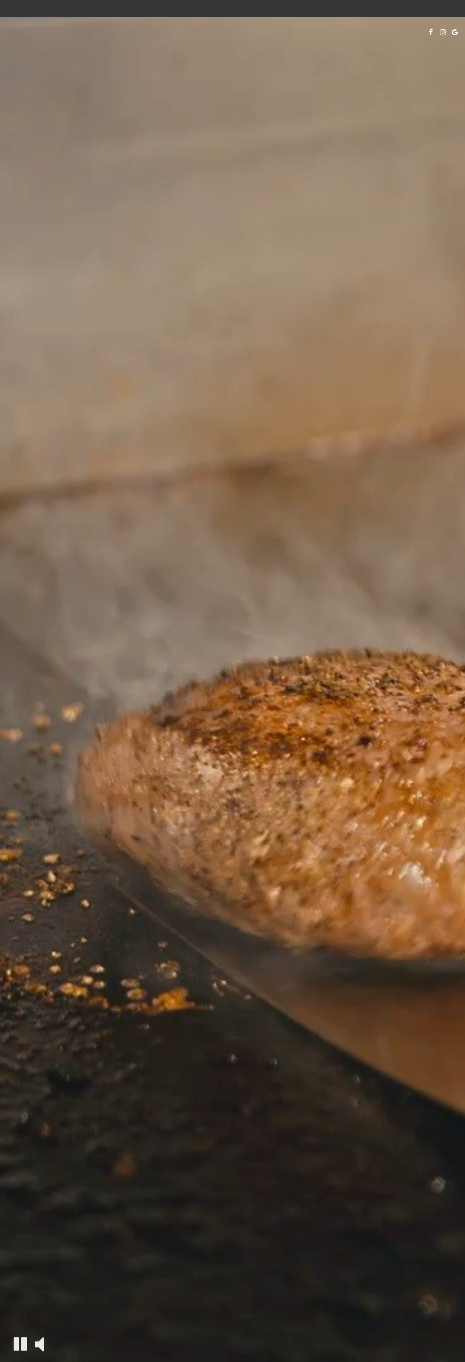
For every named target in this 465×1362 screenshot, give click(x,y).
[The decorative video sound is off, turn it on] (39, 1343)
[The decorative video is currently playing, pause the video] (20, 1343)
